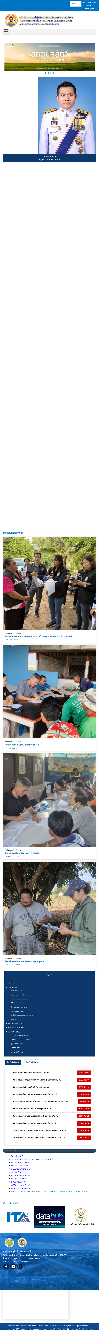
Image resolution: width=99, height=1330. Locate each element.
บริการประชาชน (14, 1032)
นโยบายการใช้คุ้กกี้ (85, 1325)
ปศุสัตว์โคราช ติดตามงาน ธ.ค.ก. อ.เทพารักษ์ (22, 852)
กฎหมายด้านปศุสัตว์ (16, 1023)
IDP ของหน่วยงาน (17, 1003)
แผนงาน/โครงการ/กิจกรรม (20, 995)
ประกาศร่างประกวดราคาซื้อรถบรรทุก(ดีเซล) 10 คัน (32, 1108)
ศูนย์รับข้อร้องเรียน (17, 1043)
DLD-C (13, 1019)
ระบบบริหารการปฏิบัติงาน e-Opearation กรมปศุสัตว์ (32, 1159)
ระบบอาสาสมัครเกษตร (20, 1165)
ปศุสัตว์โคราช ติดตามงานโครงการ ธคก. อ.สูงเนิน (24, 959)
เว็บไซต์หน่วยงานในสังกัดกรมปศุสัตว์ (24, 1015)
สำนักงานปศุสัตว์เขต (16, 1052)
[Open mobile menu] (6, 32)
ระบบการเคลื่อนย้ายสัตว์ (20, 1175)
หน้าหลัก (11, 983)
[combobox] (76, 4)
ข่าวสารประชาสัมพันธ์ (16, 1027)
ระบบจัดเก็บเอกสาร (18, 1172)
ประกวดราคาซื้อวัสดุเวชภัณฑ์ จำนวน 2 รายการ (31, 1072)
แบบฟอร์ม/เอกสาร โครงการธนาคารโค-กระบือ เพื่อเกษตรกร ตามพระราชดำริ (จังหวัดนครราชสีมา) (49, 1191)
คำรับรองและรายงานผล (19, 1007)
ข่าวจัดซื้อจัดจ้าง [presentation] (13, 1062)
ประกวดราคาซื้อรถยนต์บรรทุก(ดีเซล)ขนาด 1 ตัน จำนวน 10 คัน (37, 1080)
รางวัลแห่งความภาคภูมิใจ (19, 999)
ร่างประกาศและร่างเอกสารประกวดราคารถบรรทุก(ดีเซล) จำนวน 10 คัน (40, 1130)
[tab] (13, 1062)
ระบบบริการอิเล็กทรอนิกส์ (19, 1035)
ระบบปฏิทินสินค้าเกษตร (20, 1162)
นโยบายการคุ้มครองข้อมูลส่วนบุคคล (63, 1325)
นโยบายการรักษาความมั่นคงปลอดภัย (34, 1325)
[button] (45, 73)
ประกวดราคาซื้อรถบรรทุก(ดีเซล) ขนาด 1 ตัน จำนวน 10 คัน (35, 1094)
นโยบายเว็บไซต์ (13, 1325)
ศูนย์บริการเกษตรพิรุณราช (21, 1188)
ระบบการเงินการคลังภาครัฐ (21, 1169)
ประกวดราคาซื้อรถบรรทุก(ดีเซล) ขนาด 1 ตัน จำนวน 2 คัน (35, 1123)
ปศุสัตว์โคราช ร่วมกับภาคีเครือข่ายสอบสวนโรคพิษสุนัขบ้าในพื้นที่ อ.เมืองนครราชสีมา (39, 636)
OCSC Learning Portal (20, 1185)
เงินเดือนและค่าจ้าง (18, 1178)
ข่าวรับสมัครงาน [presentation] (32, 1062)
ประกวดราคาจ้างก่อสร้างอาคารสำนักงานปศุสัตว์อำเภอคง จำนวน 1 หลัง (40, 1101)
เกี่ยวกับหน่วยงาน (17, 991)
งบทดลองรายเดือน (17, 1011)
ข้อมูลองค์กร (13, 987)
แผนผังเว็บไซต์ (16, 1047)
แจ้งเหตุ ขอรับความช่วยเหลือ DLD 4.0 (24, 1039)
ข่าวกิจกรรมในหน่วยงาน (12, 633)
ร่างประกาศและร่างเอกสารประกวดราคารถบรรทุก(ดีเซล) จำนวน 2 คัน (39, 1137)
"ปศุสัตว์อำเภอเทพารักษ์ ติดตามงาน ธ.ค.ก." (22, 744)
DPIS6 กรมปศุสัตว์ (18, 1182)
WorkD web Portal (19, 1156)
